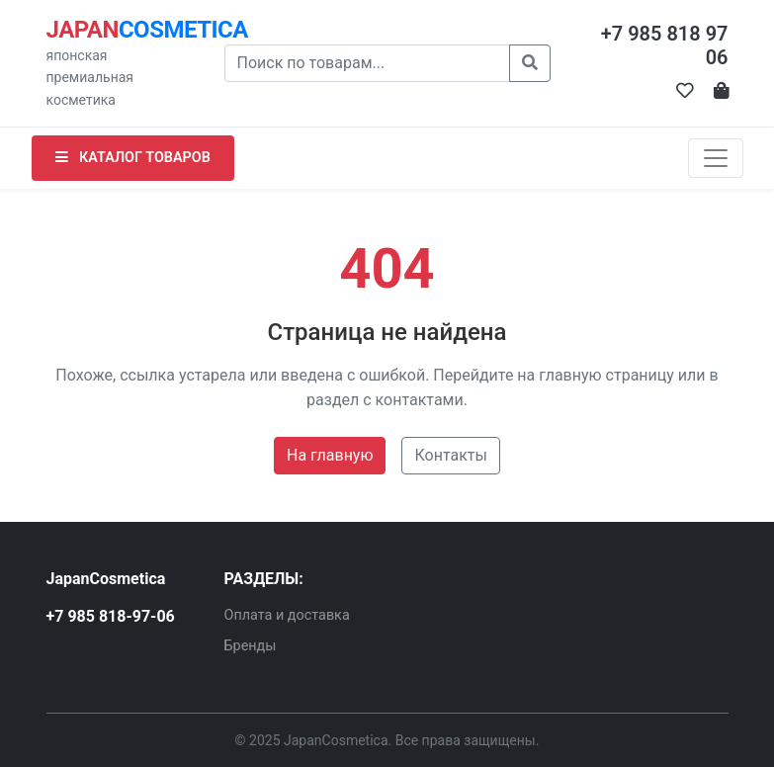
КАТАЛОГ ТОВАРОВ (133, 157)
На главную (330, 455)
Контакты (450, 455)
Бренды (250, 646)
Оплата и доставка (287, 615)
